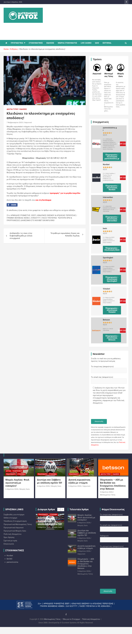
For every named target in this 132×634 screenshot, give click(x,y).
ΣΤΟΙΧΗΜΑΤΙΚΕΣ (36, 43)
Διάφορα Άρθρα (46, 509)
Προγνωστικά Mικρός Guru (15, 531)
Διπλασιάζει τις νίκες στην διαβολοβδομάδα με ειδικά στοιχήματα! (21, 235)
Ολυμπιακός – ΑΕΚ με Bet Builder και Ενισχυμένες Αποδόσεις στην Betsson (113, 484)
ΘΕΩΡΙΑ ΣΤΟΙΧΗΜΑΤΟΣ (67, 43)
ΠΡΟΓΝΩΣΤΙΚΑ (17, 43)
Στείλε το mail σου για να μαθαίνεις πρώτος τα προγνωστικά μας (106, 359)
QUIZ (97, 43)
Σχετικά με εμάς (10, 541)
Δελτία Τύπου (13, 109)
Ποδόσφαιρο (10, 474)
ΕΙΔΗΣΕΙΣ (50, 43)
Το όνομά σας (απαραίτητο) (109, 368)
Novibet (10, 555)
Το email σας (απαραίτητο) (109, 379)
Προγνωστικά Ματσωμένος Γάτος (18, 524)
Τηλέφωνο (114, 538)
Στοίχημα (21, 474)
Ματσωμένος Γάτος (107, 495)
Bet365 (9, 559)
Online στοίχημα (10, 518)
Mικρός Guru (25, 489)
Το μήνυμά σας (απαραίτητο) (114, 560)
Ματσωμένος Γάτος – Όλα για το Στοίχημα (62, 619)
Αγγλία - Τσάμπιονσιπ (14, 471)
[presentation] (109, 412)
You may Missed (14, 455)
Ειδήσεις (23, 109)
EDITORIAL (107, 43)
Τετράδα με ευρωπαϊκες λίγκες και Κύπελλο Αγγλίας (65, 234)
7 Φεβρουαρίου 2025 (15, 122)
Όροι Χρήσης (9, 537)
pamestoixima (12, 562)
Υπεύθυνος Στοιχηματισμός (15, 521)
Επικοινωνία (9, 544)
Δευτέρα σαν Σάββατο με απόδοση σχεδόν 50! (49, 481)
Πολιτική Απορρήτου (12, 534)
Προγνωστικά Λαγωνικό (14, 528)
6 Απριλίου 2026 (11, 489)
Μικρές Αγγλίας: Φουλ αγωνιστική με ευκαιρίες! (17, 482)
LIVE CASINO (86, 43)
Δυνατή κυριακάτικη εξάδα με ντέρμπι (79, 481)
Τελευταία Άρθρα (79, 509)
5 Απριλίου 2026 (74, 486)
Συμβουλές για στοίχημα (14, 514)
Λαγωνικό (28, 122)
